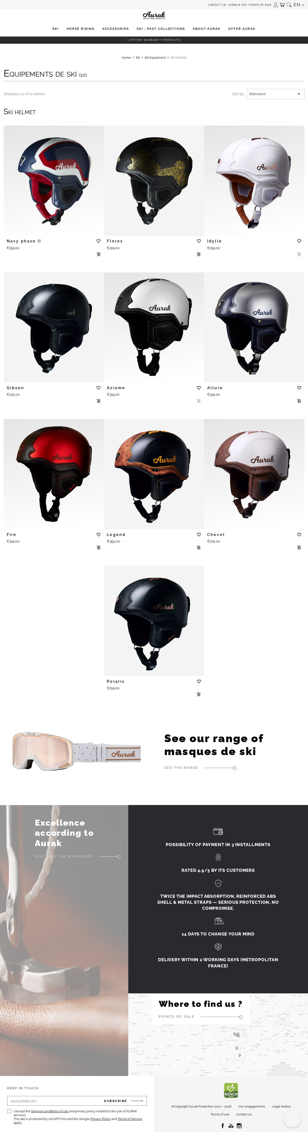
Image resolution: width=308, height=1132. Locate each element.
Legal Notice (281, 1106)
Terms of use (220, 1114)
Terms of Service (130, 1119)
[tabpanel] (54, 178)
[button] (276, 3)
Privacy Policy (100, 1119)
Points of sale (260, 4)
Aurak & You (237, 4)
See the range (181, 767)
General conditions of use (50, 1111)
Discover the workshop (64, 856)
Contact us (217, 4)
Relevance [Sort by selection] (275, 94)
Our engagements (251, 1106)
